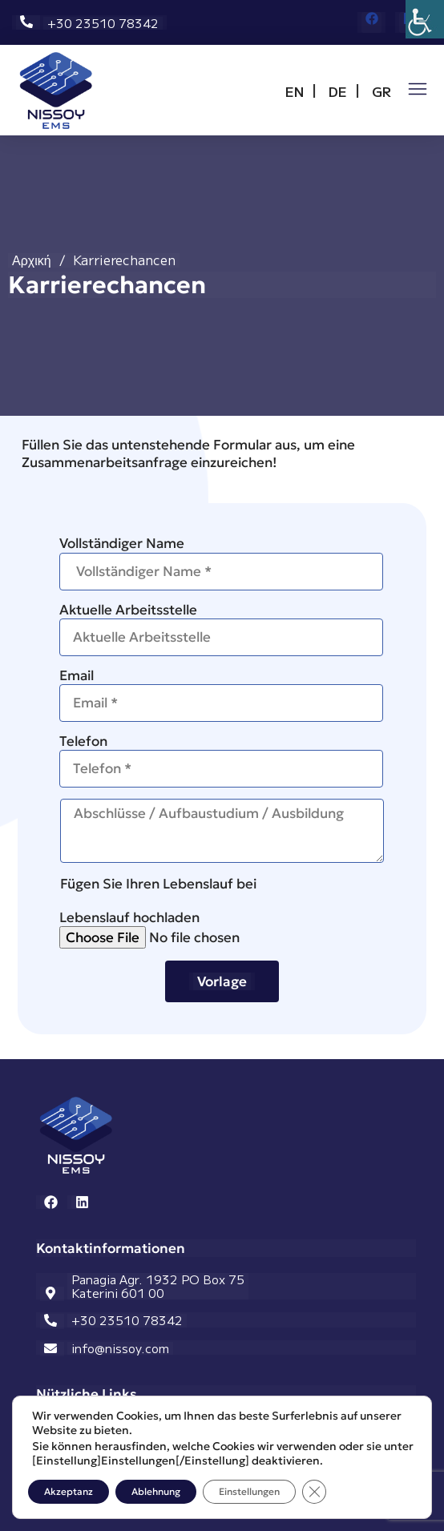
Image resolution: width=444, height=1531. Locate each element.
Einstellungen (249, 1491)
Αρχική (31, 260)
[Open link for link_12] (56, 90)
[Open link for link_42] (417, 89)
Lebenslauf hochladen (221, 929)
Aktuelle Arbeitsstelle (221, 628)
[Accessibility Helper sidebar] (425, 19)
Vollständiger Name (221, 562)
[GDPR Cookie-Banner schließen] (314, 1492)
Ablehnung (155, 1491)
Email (221, 694)
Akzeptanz (68, 1491)
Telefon (221, 760)
